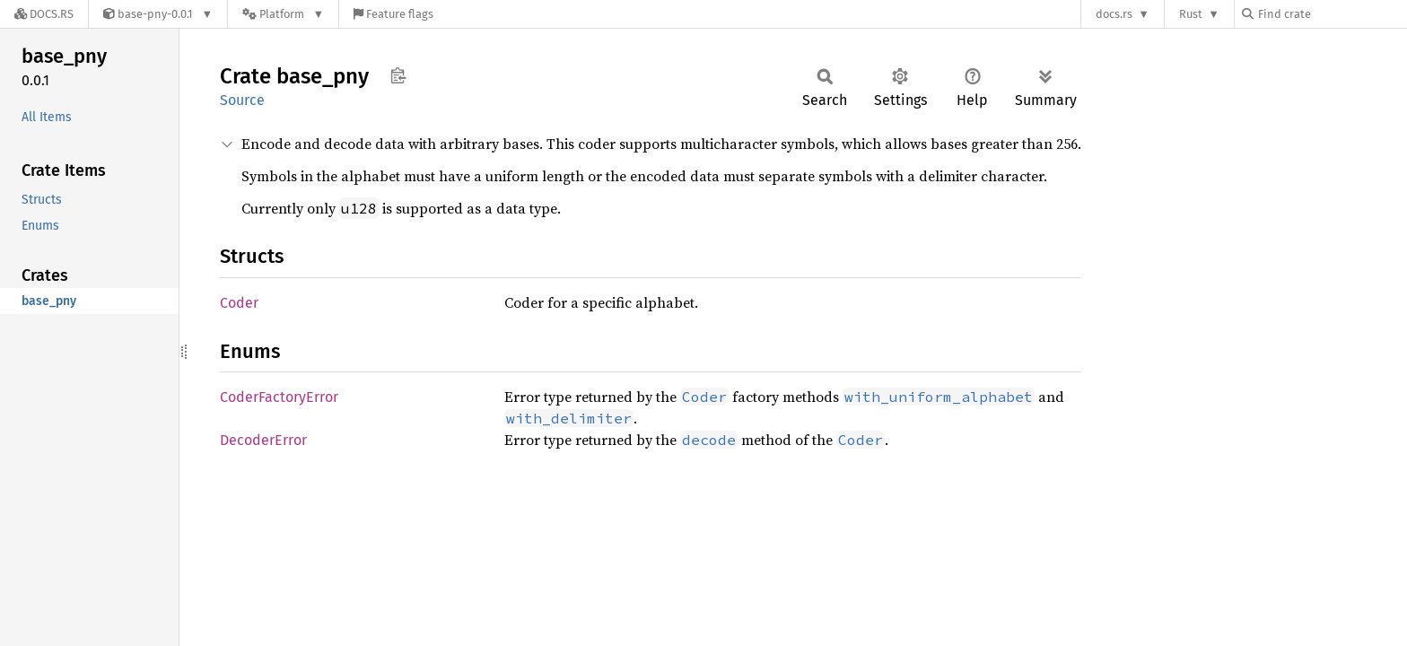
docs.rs (1114, 14)
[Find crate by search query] (1331, 14)
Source (242, 100)
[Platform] (283, 14)
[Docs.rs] (44, 14)
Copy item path (398, 75)
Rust (1190, 14)
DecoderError (263, 440)
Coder (239, 302)
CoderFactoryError (279, 397)
